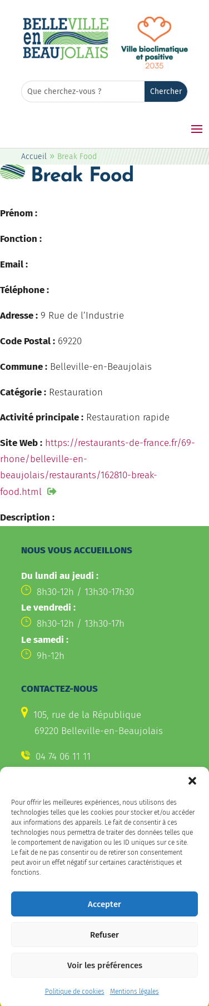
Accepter (104, 914)
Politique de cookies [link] (74, 1001)
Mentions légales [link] (134, 1001)
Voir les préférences (104, 975)
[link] (65, 58)
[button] (192, 790)
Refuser (104, 945)
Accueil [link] (34, 156)
